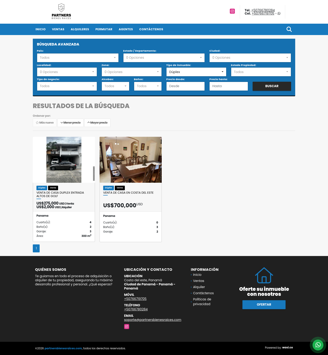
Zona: (105, 65)
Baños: (138, 79)
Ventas (58, 29)
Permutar (103, 29)
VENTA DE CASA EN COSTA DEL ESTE (128, 193)
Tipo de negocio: (48, 79)
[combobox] (78, 57)
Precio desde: (175, 79)
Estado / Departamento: (139, 51)
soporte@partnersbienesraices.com (152, 319)
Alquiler (199, 287)
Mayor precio (97, 123)
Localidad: (44, 65)
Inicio (41, 29)
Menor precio (70, 123)
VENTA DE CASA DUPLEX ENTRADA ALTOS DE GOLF (60, 194)
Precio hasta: (218, 79)
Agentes (126, 29)
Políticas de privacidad (202, 301)
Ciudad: (214, 51)
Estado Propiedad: (243, 65)
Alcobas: (108, 79)
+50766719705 (263, 13)
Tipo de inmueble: (178, 65)
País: (40, 51)
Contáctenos (151, 29)
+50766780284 (263, 10)
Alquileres (80, 29)
